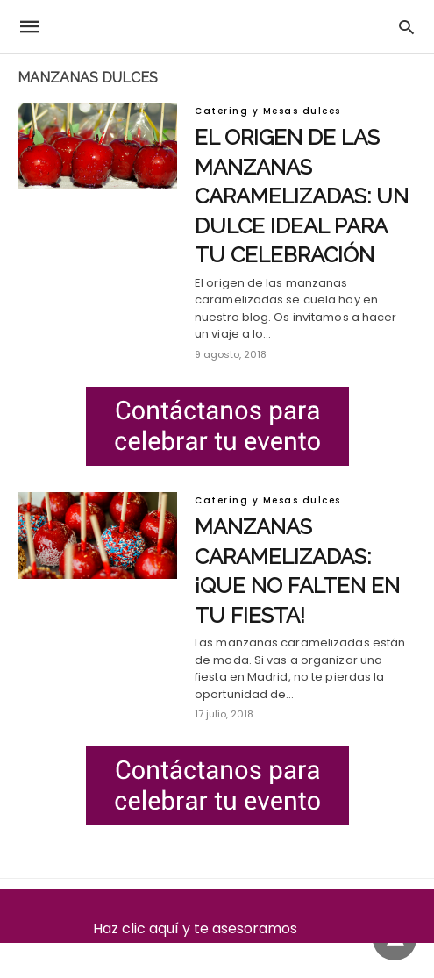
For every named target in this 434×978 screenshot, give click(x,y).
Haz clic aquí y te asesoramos (217, 928)
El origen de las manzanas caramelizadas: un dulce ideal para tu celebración (302, 196)
